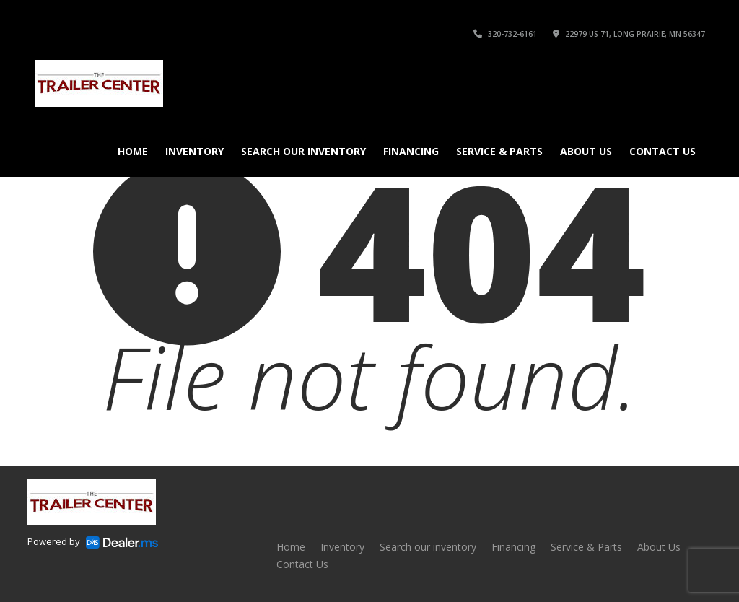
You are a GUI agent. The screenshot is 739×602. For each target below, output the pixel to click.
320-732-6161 (505, 34)
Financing (411, 151)
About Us (586, 151)
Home (133, 151)
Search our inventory (303, 151)
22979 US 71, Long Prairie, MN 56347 (629, 34)
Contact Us (662, 151)
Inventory (194, 151)
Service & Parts (499, 151)
